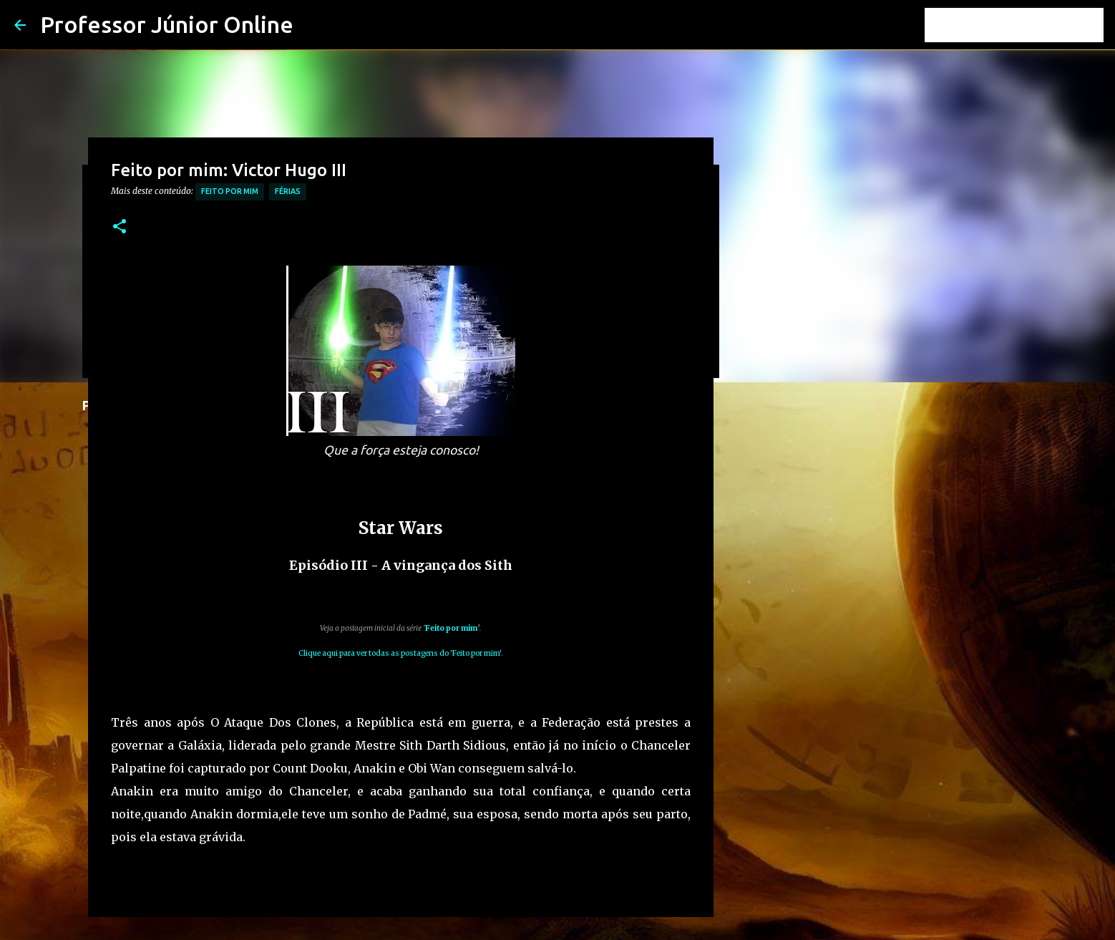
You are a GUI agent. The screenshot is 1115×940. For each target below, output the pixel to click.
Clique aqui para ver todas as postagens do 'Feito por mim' (400, 653)
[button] (119, 227)
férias (288, 191)
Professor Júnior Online (166, 24)
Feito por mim (229, 191)
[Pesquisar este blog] (1028, 25)
